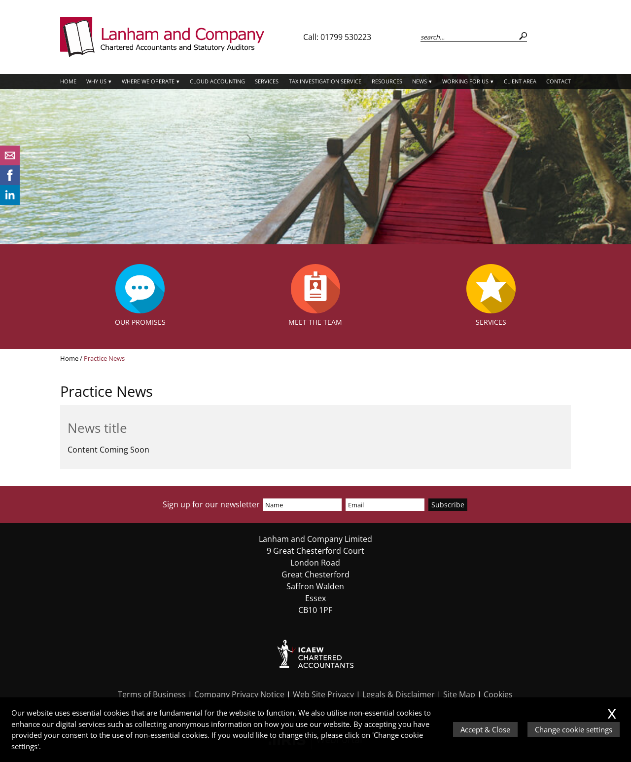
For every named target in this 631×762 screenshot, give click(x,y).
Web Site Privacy (323, 694)
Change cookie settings (573, 729)
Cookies (498, 694)
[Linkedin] (10, 201)
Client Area (520, 81)
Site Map (459, 694)
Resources (387, 81)
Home (68, 81)
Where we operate (148, 81)
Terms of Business (152, 694)
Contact (558, 81)
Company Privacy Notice (239, 694)
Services (267, 81)
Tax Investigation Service (325, 81)
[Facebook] (10, 182)
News (419, 81)
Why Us (96, 81)
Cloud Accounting (217, 81)
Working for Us (465, 81)
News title (97, 428)
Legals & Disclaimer (398, 694)
